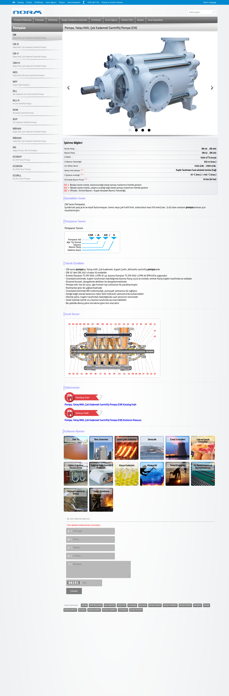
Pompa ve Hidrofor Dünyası (112, 2)
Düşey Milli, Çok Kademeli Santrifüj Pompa (29, 57)
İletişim (62, 2)
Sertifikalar (39, 2)
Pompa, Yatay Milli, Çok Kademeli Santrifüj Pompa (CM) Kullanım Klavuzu (103, 420)
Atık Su (75, 439)
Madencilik (152, 465)
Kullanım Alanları (74, 431)
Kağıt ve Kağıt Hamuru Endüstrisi (101, 466)
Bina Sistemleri (101, 439)
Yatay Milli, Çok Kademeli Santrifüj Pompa (29, 38)
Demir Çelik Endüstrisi (126, 439)
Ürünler (29, 2)
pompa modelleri (170, 605)
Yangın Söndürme (101, 491)
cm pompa (132, 605)
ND (14, 147)
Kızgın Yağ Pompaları (21, 85)
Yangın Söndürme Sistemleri (74, 20)
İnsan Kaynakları (73, 2)
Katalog (20, 2)
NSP (15, 119)
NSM (15, 109)
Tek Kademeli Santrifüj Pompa (25, 122)
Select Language (209, 2)
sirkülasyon (123, 610)
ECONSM (17, 166)
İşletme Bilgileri (73, 142)
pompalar (142, 605)
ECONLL (17, 175)
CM (14, 34)
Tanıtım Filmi (127, 20)
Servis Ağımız (51, 2)
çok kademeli (109, 605)
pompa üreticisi (70, 610)
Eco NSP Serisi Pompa (21, 160)
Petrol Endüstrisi (177, 465)
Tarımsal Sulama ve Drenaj (76, 492)
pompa (84, 605)
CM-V (15, 53)
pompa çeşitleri (94, 610)
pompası (82, 610)
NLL (15, 91)
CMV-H (16, 63)
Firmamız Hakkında (22, 20)
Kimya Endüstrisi (126, 465)
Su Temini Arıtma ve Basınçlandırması (203, 466)
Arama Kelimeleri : (71, 605)
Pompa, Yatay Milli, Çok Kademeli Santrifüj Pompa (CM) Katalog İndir (100, 404)
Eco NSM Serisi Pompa (22, 169)
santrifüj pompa (96, 605)
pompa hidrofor (136, 610)
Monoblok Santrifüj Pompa (23, 113)
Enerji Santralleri (177, 439)
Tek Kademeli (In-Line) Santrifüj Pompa (28, 94)
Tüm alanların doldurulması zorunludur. (84, 525)
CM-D (16, 44)
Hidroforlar (53, 20)
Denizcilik (152, 439)
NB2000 (17, 138)
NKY (15, 81)
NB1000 (17, 128)
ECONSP (17, 156)
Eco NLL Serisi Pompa (21, 179)
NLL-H (16, 100)
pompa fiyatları (155, 605)
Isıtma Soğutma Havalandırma (75, 466)
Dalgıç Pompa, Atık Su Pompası (25, 151)
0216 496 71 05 (93, 2)
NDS (15, 72)
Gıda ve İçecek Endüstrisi (203, 440)
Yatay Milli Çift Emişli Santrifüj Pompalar (29, 75)
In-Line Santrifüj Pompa (22, 104)
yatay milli (122, 605)
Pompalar (39, 20)
